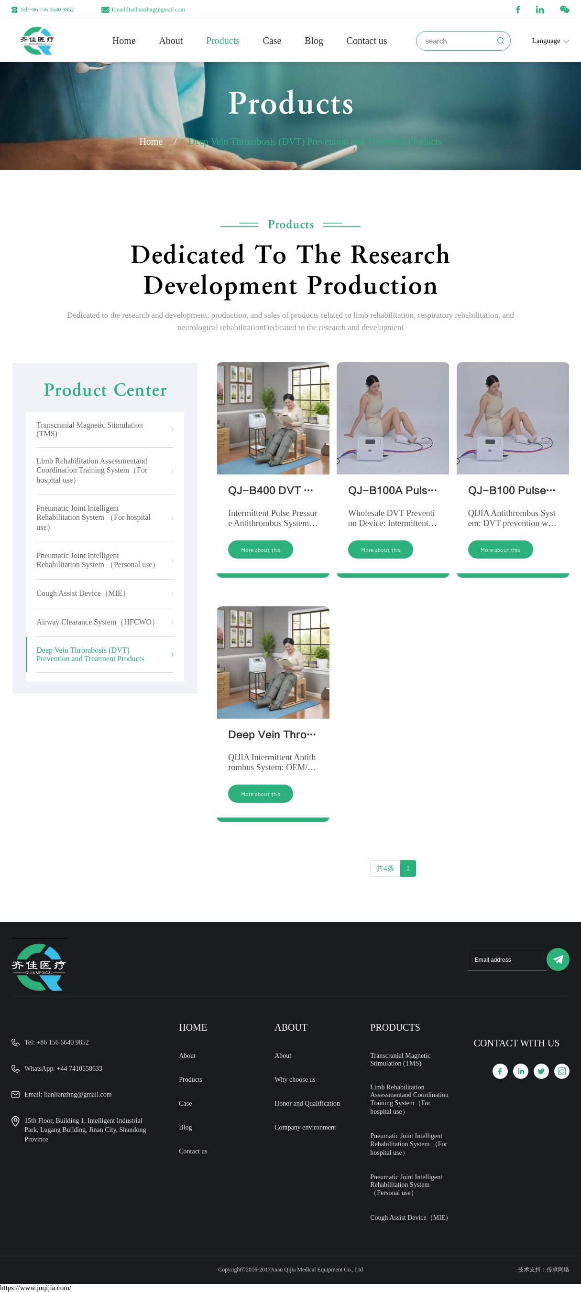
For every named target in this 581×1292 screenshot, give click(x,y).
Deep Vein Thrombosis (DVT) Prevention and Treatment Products (315, 141)
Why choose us (295, 1079)
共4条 (385, 875)
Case (272, 40)
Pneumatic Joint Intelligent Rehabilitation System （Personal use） (406, 1185)
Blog (314, 40)
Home (124, 40)
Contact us (367, 40)
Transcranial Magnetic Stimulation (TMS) (400, 1059)
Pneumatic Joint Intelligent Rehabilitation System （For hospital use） (408, 1144)
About (171, 40)
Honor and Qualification (307, 1103)
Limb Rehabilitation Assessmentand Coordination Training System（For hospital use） (409, 1099)
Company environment (305, 1127)
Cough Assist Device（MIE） (411, 1217)
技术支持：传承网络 (544, 1269)
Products (223, 40)
